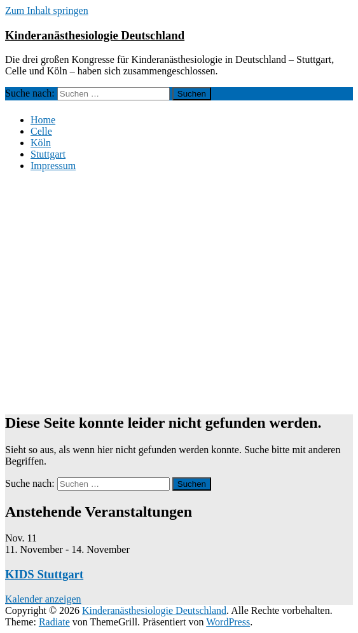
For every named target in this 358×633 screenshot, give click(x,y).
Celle (41, 131)
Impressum (53, 165)
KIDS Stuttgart (44, 574)
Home (43, 119)
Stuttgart (48, 154)
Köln (41, 142)
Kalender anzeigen (43, 599)
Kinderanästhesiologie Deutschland (94, 35)
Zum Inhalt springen (46, 10)
